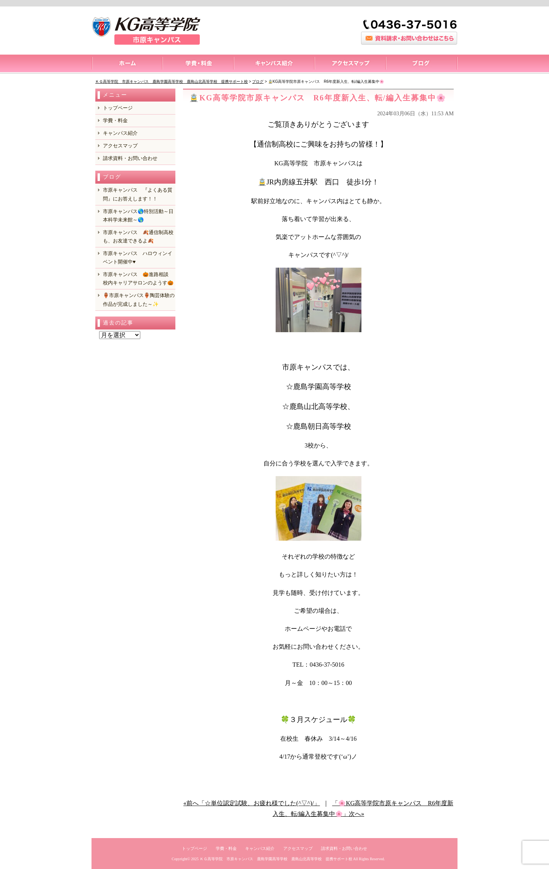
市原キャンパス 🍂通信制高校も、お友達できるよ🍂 (138, 236)
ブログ (421, 64)
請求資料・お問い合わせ (130, 158)
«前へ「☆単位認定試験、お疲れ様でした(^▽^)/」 (251, 803)
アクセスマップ (349, 64)
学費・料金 (115, 120)
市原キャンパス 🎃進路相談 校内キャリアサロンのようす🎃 (138, 278)
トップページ (127, 64)
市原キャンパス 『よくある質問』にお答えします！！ (137, 194)
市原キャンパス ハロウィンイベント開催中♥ (137, 257)
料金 (197, 64)
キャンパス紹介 (273, 64)
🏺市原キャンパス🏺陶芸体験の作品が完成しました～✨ (139, 299)
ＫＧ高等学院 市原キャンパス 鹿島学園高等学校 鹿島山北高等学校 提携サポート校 (276, 859)
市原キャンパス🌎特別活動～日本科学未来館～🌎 (138, 215)
